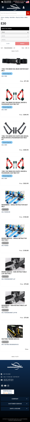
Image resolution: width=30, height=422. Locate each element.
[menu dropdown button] (3, 7)
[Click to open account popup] (23, 7)
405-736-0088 (6, 374)
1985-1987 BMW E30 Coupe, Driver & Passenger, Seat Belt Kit (14, 172)
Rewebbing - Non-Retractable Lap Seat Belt (14, 306)
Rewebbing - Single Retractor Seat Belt (15, 205)
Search (22, 43)
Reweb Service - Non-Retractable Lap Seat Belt (14, 272)
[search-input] (13, 13)
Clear (7, 43)
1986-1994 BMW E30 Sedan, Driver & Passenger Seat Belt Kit (14, 103)
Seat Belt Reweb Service (10, 339)
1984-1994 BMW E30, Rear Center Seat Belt (15, 69)
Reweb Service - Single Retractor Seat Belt (14, 239)
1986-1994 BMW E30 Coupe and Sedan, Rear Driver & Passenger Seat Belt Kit (15, 137)
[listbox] (15, 32)
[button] (15, 13)
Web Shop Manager (17, 420)
